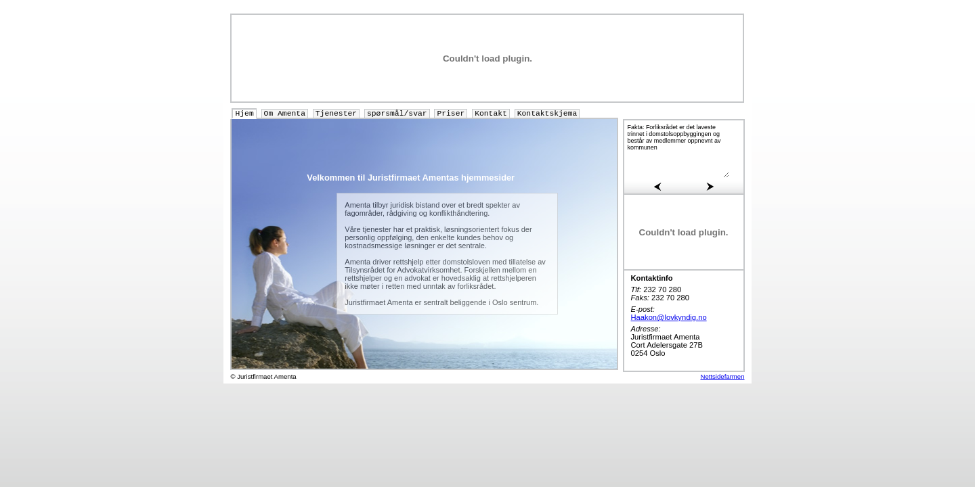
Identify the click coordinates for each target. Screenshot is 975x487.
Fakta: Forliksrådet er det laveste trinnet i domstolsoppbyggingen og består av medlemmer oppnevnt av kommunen (678, 151)
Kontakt (491, 114)
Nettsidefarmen (722, 376)
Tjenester (336, 114)
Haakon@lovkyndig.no (669, 317)
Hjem (244, 114)
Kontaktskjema (547, 114)
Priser (450, 114)
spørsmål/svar (397, 114)
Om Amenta (284, 114)
